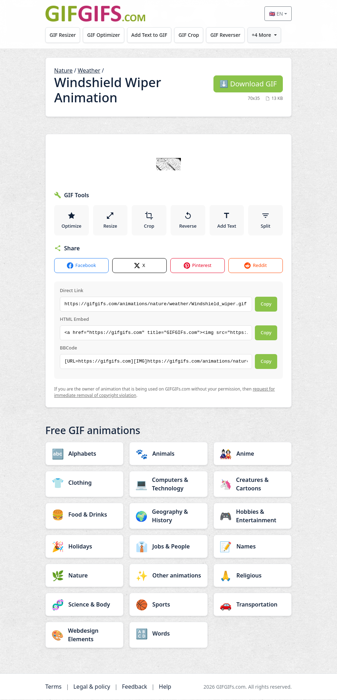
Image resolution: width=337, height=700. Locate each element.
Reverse (187, 220)
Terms (53, 687)
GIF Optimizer (103, 35)
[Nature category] (84, 576)
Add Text (226, 220)
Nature (63, 70)
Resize (110, 220)
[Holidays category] (84, 547)
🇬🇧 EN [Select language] (276, 13)
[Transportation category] (252, 605)
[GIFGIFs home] (95, 14)
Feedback (134, 687)
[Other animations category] (168, 576)
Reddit (255, 266)
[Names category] (252, 547)
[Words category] (168, 634)
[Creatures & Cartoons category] (252, 484)
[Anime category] (252, 454)
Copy (266, 304)
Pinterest (198, 266)
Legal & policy (91, 687)
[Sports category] (168, 605)
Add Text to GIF (150, 35)
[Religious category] (252, 576)
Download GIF (248, 84)
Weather (89, 70)
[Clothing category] (84, 483)
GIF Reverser (226, 35)
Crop (149, 220)
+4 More (262, 35)
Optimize (71, 220)
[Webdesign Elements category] (84, 635)
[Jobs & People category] (168, 547)
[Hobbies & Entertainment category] (252, 516)
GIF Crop (189, 35)
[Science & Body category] (84, 605)
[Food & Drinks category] (84, 515)
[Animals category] (168, 454)
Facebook (81, 266)
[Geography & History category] (168, 516)
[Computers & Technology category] (168, 484)
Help (165, 687)
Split (265, 220)
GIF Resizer (63, 35)
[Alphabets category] (84, 454)
